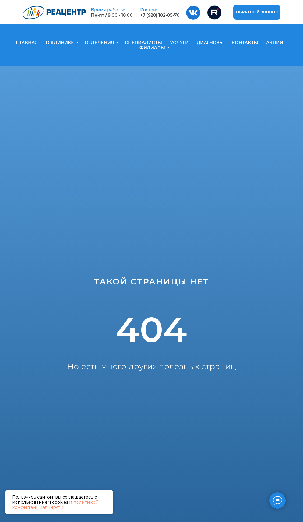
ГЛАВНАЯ (27, 42)
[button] (256, 12)
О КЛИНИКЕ (60, 42)
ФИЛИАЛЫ (152, 47)
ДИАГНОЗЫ (210, 42)
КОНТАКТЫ (245, 42)
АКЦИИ (274, 42)
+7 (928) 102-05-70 (160, 15)
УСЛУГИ (179, 42)
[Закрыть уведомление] (109, 494)
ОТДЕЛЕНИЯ (100, 42)
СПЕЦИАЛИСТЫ (143, 42)
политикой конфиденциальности (55, 505)
